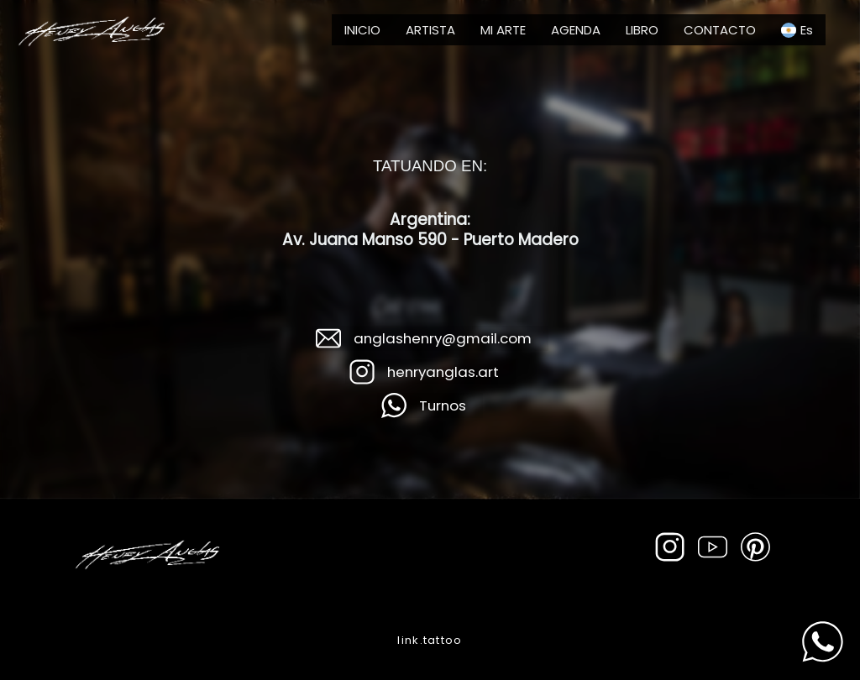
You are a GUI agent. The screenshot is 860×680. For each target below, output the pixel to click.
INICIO (362, 30)
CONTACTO (720, 30)
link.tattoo (429, 640)
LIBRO (642, 30)
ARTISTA (430, 30)
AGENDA (575, 30)
